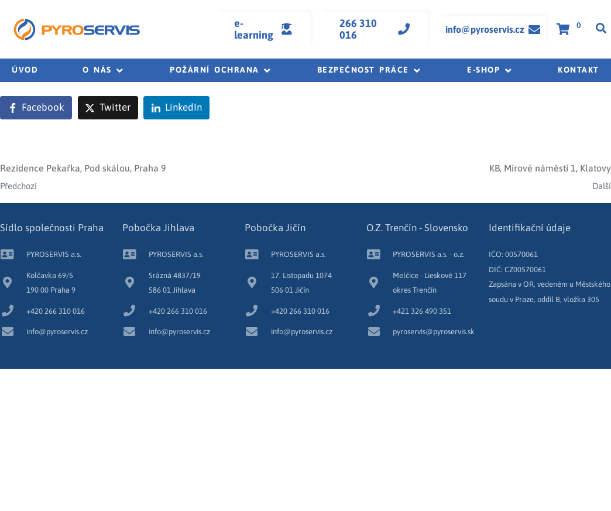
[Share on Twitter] (108, 107)
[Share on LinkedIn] (176, 107)
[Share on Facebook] (36, 107)
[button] (104, 70)
